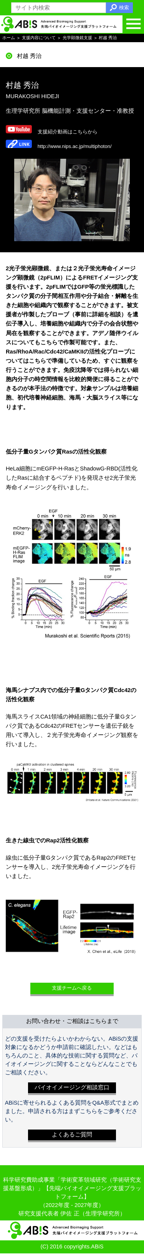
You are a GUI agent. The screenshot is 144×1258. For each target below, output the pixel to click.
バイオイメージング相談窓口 (72, 1092)
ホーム (8, 38)
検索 (124, 7)
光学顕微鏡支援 (77, 38)
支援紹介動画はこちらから (72, 132)
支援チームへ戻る (72, 991)
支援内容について (39, 38)
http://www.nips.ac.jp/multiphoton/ (79, 147)
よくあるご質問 (72, 1139)
